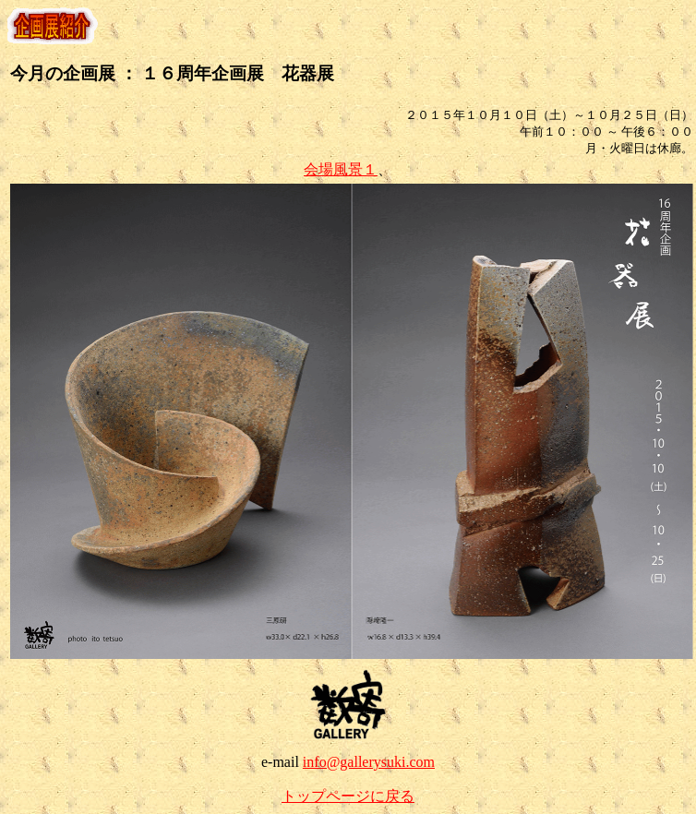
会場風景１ (341, 169)
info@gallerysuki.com (369, 762)
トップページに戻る (348, 796)
